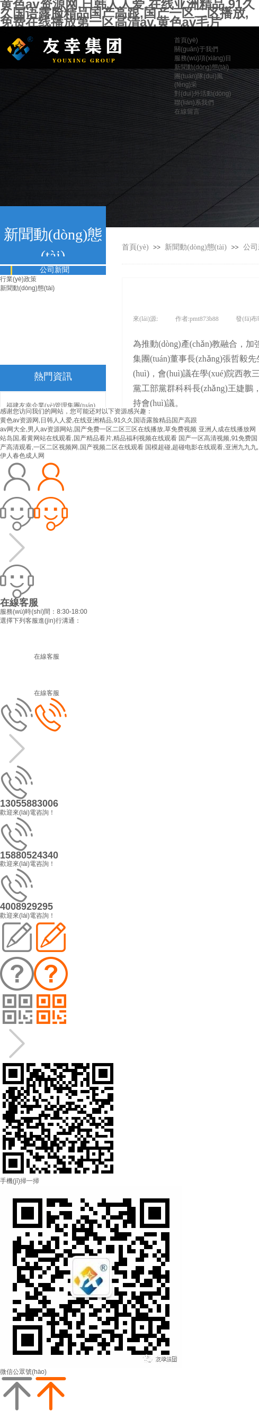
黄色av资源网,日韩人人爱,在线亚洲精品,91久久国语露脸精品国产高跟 (98, 420)
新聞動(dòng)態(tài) (196, 247)
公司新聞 (54, 270)
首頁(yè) (135, 247)
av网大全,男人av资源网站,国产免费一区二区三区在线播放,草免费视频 (98, 429)
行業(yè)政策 (18, 279)
